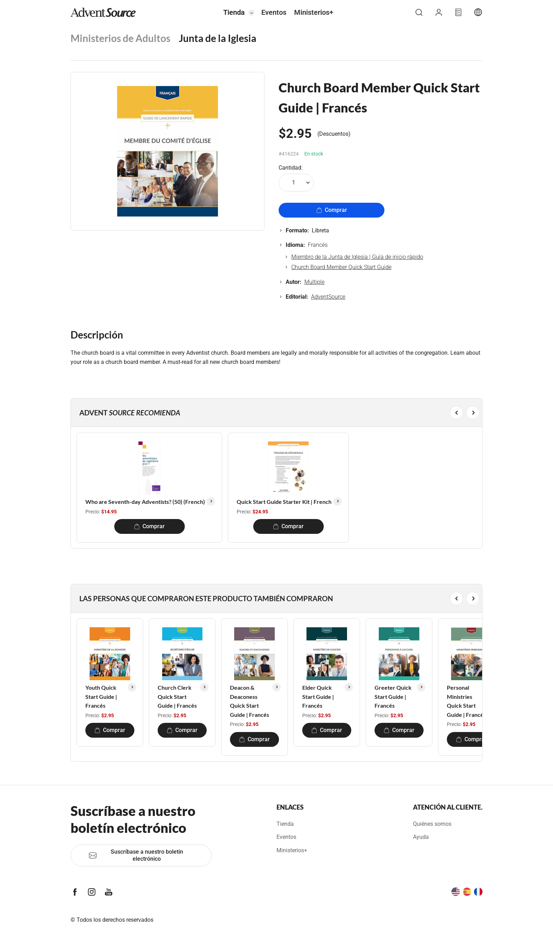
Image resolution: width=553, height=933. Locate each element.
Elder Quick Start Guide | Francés (318, 696)
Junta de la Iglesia (217, 38)
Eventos (273, 12)
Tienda (234, 12)
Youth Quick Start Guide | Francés (101, 696)
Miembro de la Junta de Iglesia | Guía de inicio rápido (357, 257)
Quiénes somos (432, 824)
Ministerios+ (313, 12)
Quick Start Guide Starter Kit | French (284, 501)
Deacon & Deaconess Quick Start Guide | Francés (249, 701)
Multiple (314, 282)
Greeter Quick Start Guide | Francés (393, 696)
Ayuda (421, 837)
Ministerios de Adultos (120, 38)
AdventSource (328, 296)
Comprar (331, 210)
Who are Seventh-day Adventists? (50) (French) (145, 501)
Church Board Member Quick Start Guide (341, 267)
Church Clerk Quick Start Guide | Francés (177, 696)
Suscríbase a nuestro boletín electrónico (136, 855)
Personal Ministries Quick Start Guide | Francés (466, 701)
